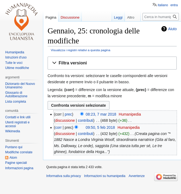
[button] (112, 63)
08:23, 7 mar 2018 (101, 114)
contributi (85, 120)
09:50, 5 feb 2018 (100, 127)
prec (68, 114)
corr (58, 127)
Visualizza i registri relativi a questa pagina (80, 50)
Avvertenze (137, 176)
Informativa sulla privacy (63, 176)
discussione (65, 120)
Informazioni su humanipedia (104, 176)
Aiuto (172, 29)
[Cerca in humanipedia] (161, 16)
